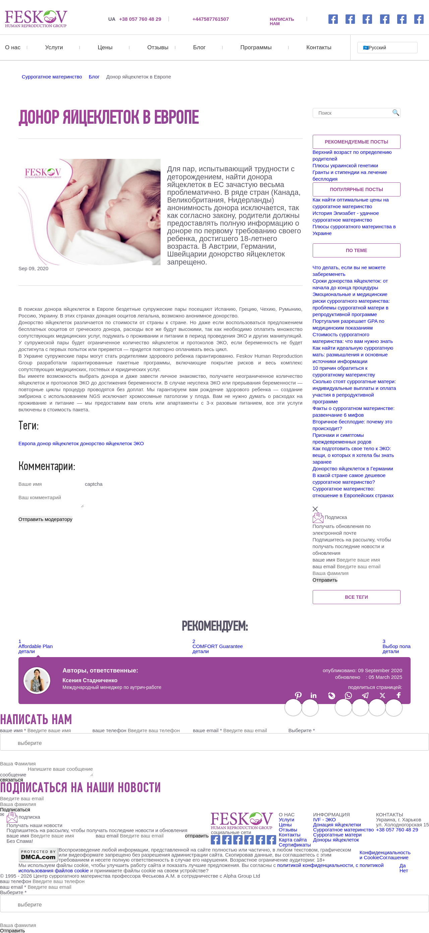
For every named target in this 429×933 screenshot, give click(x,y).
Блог (199, 47)
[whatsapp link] (367, 19)
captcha (93, 483)
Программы (255, 47)
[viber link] (419, 19)
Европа (27, 443)
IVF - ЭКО (324, 819)
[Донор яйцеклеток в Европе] (36, 19)
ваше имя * (13, 730)
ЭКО (138, 443)
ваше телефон (109, 730)
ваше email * (207, 730)
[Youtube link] (249, 839)
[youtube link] (385, 19)
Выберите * (301, 730)
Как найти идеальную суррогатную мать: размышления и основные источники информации (353, 354)
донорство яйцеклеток (106, 443)
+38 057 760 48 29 (134, 18)
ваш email (357, 566)
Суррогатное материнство (343, 829)
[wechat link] (402, 19)
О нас (12, 47)
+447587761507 (210, 18)
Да (403, 865)
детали (26, 651)
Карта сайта (293, 839)
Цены (105, 47)
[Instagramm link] (350, 19)
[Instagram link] (227, 839)
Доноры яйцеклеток (336, 839)
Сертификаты (295, 844)
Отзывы (157, 47)
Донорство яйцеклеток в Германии (353, 468)
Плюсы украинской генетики (345, 165)
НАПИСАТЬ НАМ (282, 19)
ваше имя (357, 559)
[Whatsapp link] (238, 839)
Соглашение (394, 857)
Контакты (318, 47)
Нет (404, 870)
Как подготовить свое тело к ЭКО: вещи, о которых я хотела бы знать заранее (353, 454)
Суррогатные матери (337, 834)
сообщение (13, 774)
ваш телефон (15, 880)
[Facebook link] (333, 19)
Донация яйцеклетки (337, 824)
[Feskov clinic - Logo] (242, 820)
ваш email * (13, 886)
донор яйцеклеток (57, 443)
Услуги (54, 47)
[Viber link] (272, 839)
